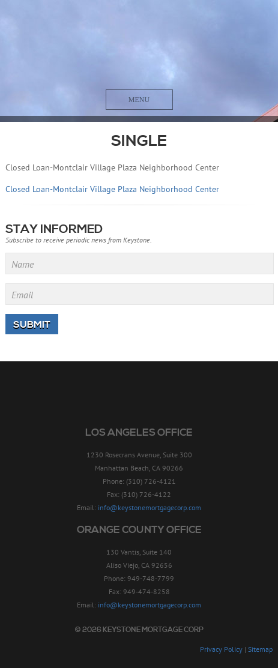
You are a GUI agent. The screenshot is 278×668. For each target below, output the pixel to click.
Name (22, 264)
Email (22, 295)
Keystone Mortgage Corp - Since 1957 (139, 46)
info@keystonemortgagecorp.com (149, 507)
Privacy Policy (221, 649)
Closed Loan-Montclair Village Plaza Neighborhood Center (112, 189)
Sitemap (260, 649)
